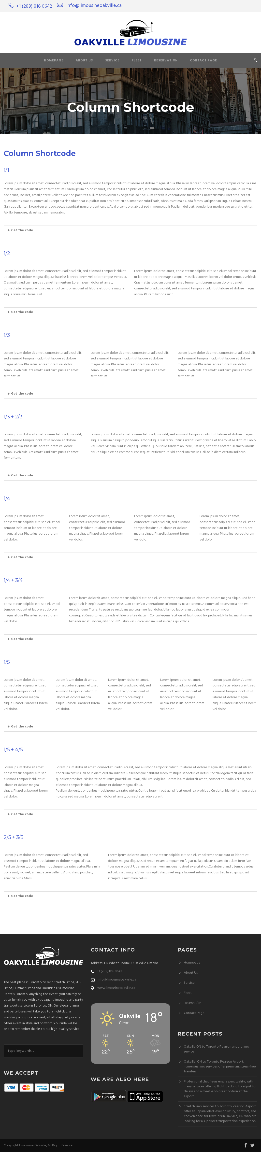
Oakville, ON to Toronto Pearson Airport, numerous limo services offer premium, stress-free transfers (220, 1066)
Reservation (166, 60)
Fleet (137, 60)
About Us (84, 60)
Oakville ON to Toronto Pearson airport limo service (216, 1049)
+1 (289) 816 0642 (34, 6)
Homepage (53, 60)
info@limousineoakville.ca (94, 6)
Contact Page (203, 60)
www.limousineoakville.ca (116, 988)
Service (112, 60)
